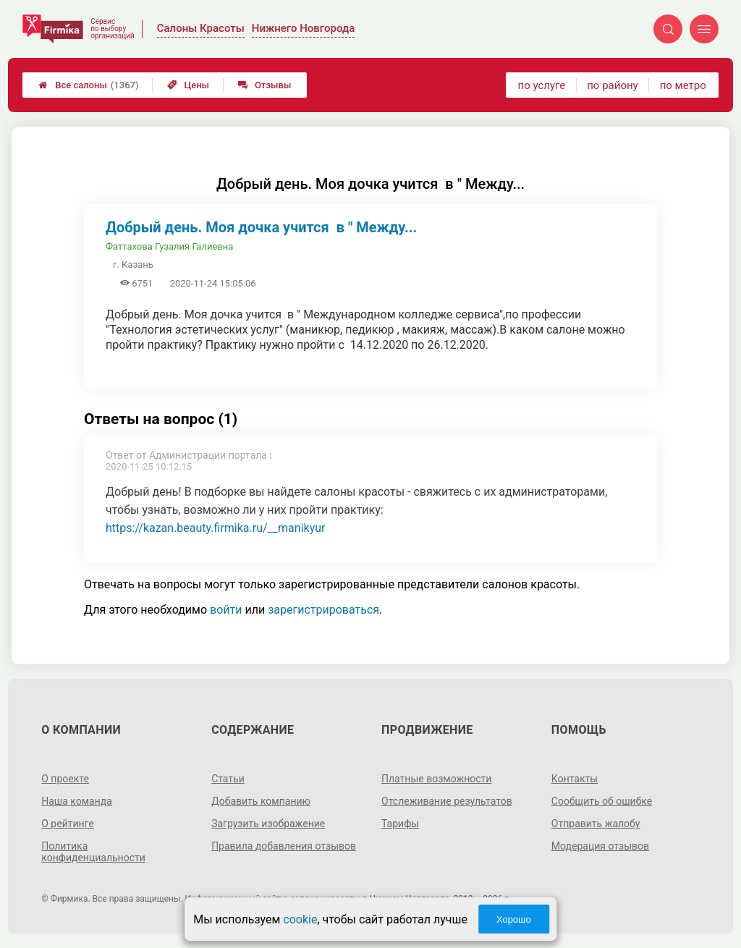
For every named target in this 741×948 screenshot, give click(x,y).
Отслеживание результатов (446, 801)
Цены (188, 85)
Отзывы (264, 85)
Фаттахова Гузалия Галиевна (169, 246)
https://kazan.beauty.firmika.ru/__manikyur (215, 528)
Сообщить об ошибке (601, 801)
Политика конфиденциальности (93, 851)
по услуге (542, 85)
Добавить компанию (260, 801)
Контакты (574, 778)
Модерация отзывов (600, 846)
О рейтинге (67, 823)
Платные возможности (436, 778)
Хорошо (513, 919)
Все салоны (88, 85)
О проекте (65, 778)
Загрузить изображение (268, 823)
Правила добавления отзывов (283, 846)
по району (612, 85)
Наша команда (76, 801)
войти (226, 610)
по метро (683, 85)
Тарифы (400, 823)
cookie (300, 919)
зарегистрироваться (323, 610)
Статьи (228, 778)
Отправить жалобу (595, 823)
